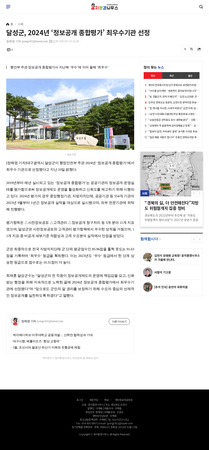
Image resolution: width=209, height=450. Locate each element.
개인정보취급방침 (124, 400)
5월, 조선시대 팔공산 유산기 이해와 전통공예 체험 (46, 347)
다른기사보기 (119, 321)
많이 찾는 (154, 67)
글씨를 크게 (191, 49)
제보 (106, 400)
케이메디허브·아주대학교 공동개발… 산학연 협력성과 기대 (53, 335)
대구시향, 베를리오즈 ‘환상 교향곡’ (36, 341)
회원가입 (93, 400)
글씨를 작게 (185, 49)
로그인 (1, 11)
